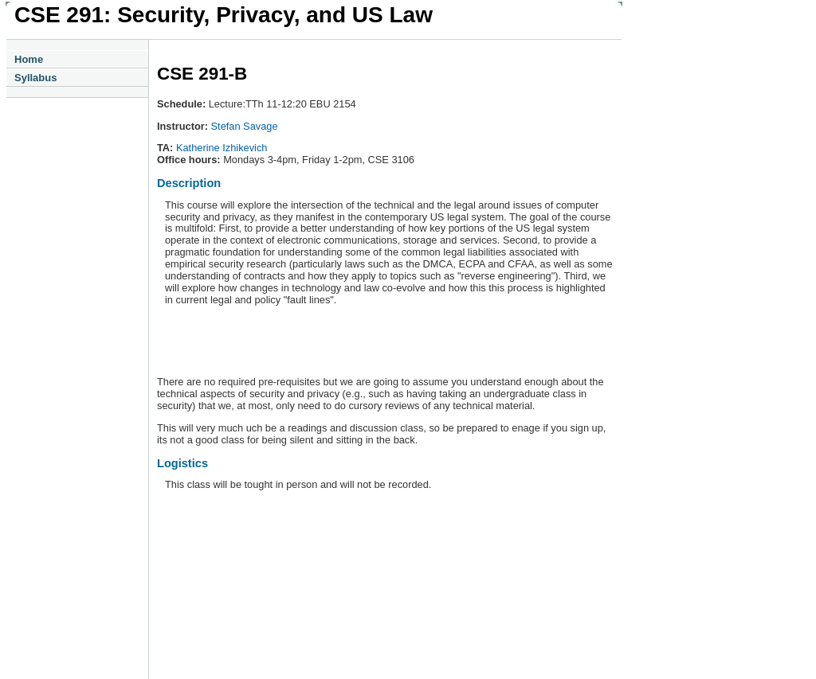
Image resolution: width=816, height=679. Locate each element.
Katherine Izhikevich (222, 148)
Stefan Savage (244, 126)
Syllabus (35, 78)
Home (28, 59)
